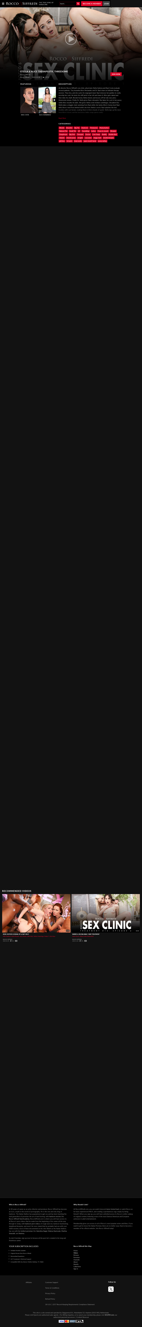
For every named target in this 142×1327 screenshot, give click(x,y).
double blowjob (108, 138)
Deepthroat (63, 134)
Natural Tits (63, 131)
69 (79, 131)
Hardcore (85, 128)
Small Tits (72, 131)
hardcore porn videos (32, 1224)
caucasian (88, 138)
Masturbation (104, 128)
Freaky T (46, 936)
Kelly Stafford (7, 936)
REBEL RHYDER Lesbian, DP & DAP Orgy (16, 934)
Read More (62, 118)
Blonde (61, 128)
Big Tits (76, 128)
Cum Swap (96, 134)
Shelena (21, 1233)
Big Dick (72, 134)
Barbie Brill (90, 936)
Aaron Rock (75, 936)
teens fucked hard (112, 1209)
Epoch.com (37, 1315)
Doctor (88, 134)
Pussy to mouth (103, 131)
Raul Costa (25, 115)
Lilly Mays (52, 936)
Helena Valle (83, 936)
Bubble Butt (113, 134)
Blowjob (113, 131)
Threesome (93, 128)
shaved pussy (71, 138)
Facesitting (85, 131)
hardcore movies (55, 1216)
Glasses (61, 138)
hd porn (69, 141)
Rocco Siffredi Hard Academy (19, 1219)
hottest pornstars (27, 1231)
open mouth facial (90, 141)
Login (106, 4)
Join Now (116, 74)
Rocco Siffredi (7, 939)
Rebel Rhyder (15, 936)
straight (80, 138)
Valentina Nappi (41, 1231)
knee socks (78, 141)
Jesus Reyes (23, 936)
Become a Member (92, 4)
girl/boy (62, 141)
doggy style (97, 138)
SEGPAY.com (109, 1315)
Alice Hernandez (45, 115)
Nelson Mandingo (39, 936)
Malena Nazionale (54, 1231)
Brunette (69, 128)
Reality (104, 134)
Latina (93, 131)
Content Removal (82, 1317)
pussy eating (102, 141)
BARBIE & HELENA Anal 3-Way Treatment (85, 934)
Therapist (80, 134)
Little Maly (30, 936)
